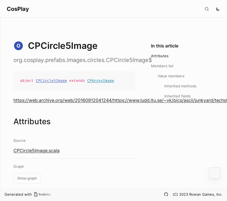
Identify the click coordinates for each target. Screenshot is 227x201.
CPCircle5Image (51, 80)
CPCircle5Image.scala (36, 150)
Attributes (160, 56)
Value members (171, 76)
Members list (162, 66)
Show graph (27, 178)
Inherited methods (180, 86)
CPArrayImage (100, 80)
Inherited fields (177, 96)
